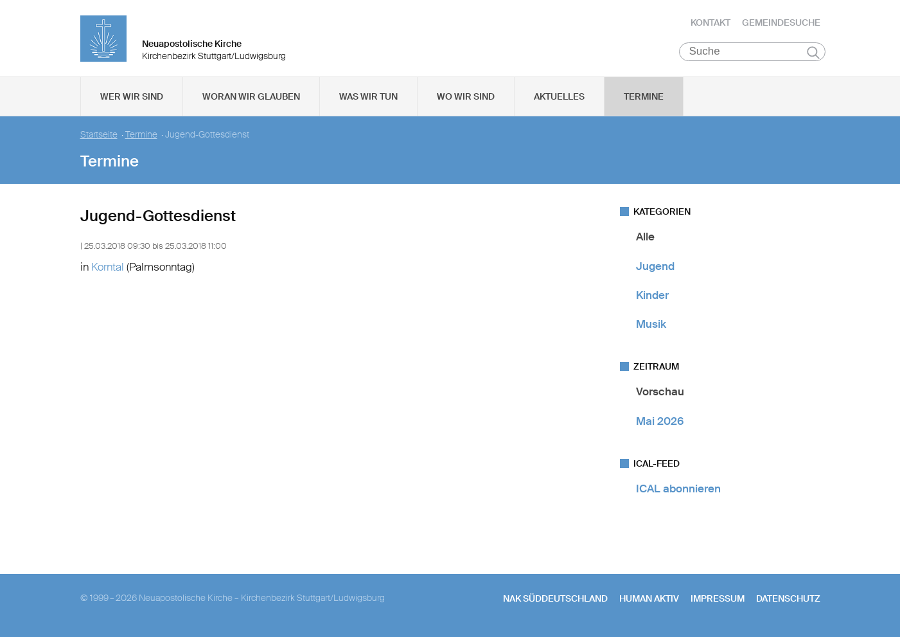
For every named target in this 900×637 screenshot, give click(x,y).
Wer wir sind (131, 97)
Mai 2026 (660, 421)
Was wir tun (368, 97)
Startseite (99, 135)
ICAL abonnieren (678, 489)
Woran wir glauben (251, 97)
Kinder (652, 296)
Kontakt (710, 22)
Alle (645, 237)
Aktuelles (559, 97)
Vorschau (660, 392)
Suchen (813, 53)
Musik (651, 325)
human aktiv (649, 599)
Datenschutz (788, 599)
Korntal (107, 267)
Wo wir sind (466, 97)
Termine (644, 97)
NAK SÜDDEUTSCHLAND (555, 599)
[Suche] (752, 52)
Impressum (718, 599)
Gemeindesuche (781, 22)
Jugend (655, 266)
